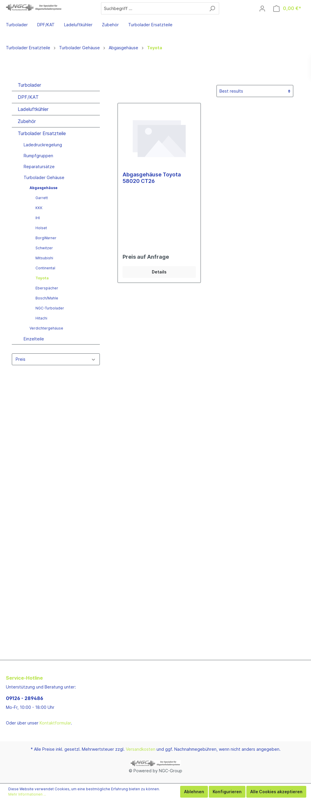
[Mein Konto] (262, 8)
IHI (37, 218)
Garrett (41, 198)
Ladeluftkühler (33, 109)
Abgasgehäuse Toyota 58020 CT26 (152, 177)
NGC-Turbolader (49, 308)
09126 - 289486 (24, 698)
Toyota (42, 278)
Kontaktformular (55, 722)
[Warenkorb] (287, 8)
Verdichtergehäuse (46, 328)
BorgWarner (45, 238)
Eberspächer (46, 288)
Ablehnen (194, 791)
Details (159, 271)
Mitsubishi (44, 258)
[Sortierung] (254, 91)
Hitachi (41, 318)
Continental (45, 268)
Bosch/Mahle (46, 298)
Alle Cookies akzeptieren (276, 791)
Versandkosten (140, 749)
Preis (56, 359)
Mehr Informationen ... (27, 794)
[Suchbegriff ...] (153, 8)
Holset (41, 228)
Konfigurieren (227, 791)
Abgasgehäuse (44, 188)
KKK (39, 208)
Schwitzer (44, 248)
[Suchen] (212, 8)
